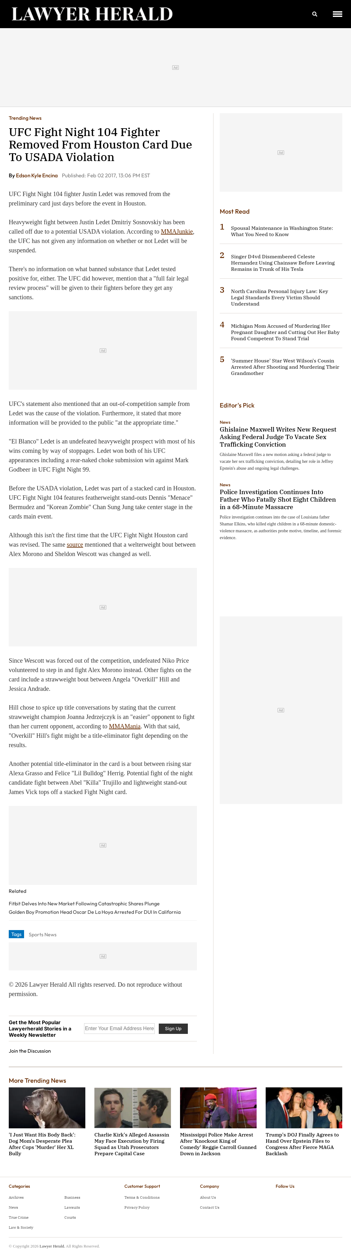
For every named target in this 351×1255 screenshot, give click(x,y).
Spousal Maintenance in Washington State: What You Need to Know (282, 231)
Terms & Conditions (142, 1197)
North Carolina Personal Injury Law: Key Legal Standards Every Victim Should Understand (279, 297)
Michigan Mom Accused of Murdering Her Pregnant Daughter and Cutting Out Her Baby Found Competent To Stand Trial (285, 332)
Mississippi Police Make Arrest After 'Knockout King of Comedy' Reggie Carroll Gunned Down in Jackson (218, 1143)
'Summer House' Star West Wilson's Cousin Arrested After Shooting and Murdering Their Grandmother (285, 366)
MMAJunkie (177, 231)
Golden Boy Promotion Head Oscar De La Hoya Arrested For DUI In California (95, 912)
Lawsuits (72, 1207)
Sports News (43, 934)
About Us (208, 1197)
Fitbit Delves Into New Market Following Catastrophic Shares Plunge (84, 903)
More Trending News (37, 1080)
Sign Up (173, 1028)
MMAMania (125, 726)
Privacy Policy (136, 1207)
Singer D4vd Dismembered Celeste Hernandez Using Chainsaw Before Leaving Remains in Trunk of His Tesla (283, 262)
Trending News (25, 118)
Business (72, 1197)
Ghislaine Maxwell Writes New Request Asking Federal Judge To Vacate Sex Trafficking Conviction (278, 436)
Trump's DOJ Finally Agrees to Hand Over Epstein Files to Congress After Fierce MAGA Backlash (302, 1143)
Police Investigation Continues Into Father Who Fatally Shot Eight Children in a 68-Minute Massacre (278, 499)
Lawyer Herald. (52, 1246)
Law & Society (21, 1227)
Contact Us (209, 1207)
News (225, 422)
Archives (16, 1197)
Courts (70, 1217)
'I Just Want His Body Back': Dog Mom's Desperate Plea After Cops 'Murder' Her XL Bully (42, 1143)
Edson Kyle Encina (37, 175)
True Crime (18, 1217)
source (75, 544)
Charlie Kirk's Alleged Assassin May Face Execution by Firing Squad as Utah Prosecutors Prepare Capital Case (131, 1143)
